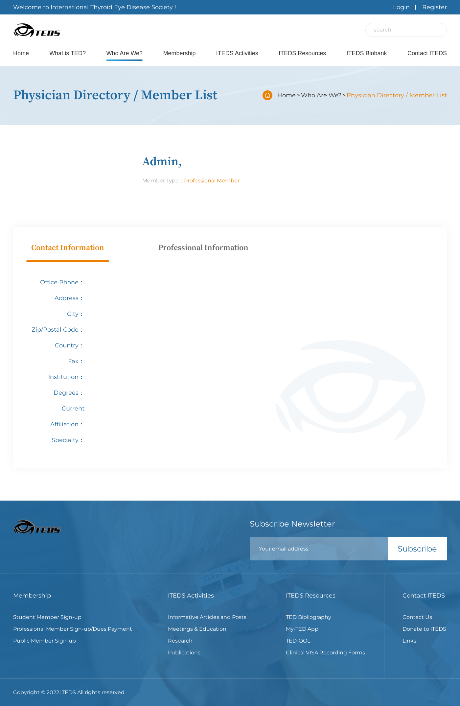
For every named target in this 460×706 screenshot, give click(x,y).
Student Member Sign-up (47, 617)
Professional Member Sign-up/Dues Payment (72, 629)
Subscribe (417, 548)
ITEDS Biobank (367, 53)
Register (434, 7)
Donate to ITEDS (424, 629)
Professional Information (203, 248)
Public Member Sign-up (44, 641)
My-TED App (302, 629)
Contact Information (67, 248)
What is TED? (67, 53)
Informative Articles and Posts (207, 617)
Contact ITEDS (427, 53)
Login (401, 7)
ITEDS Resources (302, 53)
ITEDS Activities (237, 53)
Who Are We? (124, 53)
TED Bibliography (308, 617)
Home (21, 53)
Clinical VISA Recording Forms (325, 652)
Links (409, 641)
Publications (184, 652)
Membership (179, 53)
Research (180, 641)
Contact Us (417, 617)
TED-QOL (298, 641)
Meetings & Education (197, 629)
